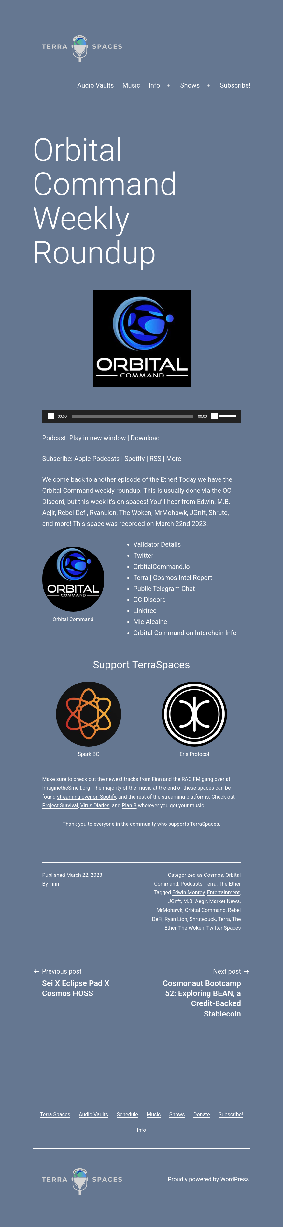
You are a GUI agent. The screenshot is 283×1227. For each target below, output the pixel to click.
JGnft (198, 513)
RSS (155, 459)
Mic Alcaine (150, 622)
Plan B (129, 805)
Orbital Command (67, 490)
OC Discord (150, 600)
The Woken (135, 513)
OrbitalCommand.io (162, 566)
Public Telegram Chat (164, 589)
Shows (190, 85)
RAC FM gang (197, 779)
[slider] (132, 416)
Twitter (144, 555)
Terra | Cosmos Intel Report (173, 578)
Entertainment (223, 892)
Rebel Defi (72, 513)
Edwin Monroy (188, 892)
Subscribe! (235, 85)
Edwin (205, 501)
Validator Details (157, 544)
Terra (211, 884)
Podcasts (192, 884)
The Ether (230, 884)
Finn (157, 779)
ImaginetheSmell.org (66, 788)
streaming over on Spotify (86, 797)
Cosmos (213, 875)
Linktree (145, 611)
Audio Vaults (95, 85)
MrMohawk (170, 513)
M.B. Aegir (195, 901)
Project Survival (60, 805)
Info (154, 85)
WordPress (234, 1179)
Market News (224, 901)
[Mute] (214, 416)
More (173, 459)
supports (178, 824)
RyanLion (103, 513)
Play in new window (97, 438)
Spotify (134, 459)
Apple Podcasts (97, 459)
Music (131, 85)
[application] (141, 416)
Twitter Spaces (223, 928)
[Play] (51, 416)
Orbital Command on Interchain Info (185, 633)
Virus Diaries (95, 805)
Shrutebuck (203, 919)
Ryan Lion (176, 919)
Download (145, 438)
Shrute (218, 513)
